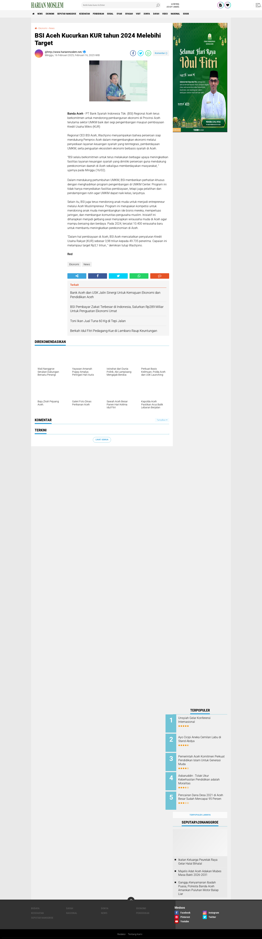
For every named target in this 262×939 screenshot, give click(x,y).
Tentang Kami (135, 928)
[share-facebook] (133, 53)
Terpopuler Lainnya (200, 809)
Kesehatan (96, 13)
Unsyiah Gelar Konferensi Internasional (202, 719)
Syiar (140, 13)
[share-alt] (76, 276)
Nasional (209, 13)
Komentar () (161, 53)
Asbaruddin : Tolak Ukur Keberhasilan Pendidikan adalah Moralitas (201, 776)
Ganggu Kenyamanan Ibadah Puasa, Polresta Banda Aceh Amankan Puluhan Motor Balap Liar (198, 882)
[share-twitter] (141, 53)
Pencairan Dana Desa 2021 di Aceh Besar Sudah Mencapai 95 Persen (204, 795)
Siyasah (152, 13)
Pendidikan (114, 13)
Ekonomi (55, 13)
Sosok (223, 13)
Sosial (129, 13)
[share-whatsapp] (148, 53)
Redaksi (120, 928)
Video (197, 13)
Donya (174, 13)
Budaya (35, 902)
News (42, 13)
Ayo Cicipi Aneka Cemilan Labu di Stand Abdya (202, 738)
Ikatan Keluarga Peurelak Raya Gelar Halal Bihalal (197, 855)
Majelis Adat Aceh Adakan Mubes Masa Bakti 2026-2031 (199, 867)
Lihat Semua (102, 439)
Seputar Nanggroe (75, 13)
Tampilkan (162, 420)
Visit (164, 13)
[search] (121, 5)
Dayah (186, 13)
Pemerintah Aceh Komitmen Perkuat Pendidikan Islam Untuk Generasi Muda (203, 758)
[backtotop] (131, 895)
